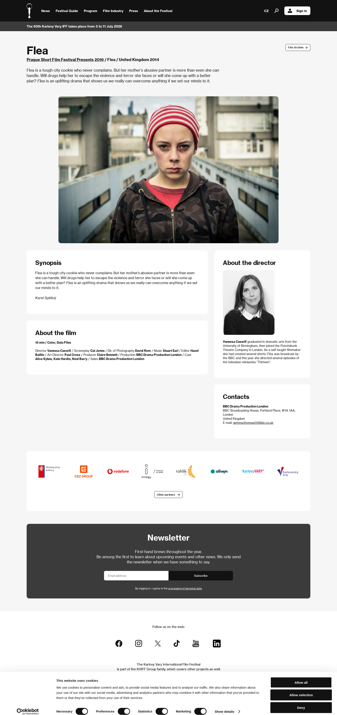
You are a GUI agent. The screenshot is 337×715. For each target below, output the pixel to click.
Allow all (301, 677)
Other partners (166, 494)
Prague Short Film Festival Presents (60, 59)
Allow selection (301, 690)
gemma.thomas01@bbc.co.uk (253, 422)
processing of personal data (185, 588)
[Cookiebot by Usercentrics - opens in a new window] (28, 706)
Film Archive (295, 47)
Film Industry (113, 11)
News (45, 11)
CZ (266, 11)
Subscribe (201, 575)
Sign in (297, 11)
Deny (301, 702)
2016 (99, 59)
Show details (224, 706)
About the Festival (158, 11)
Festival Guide (67, 11)
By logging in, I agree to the (168, 588)
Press (133, 11)
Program (90, 11)
